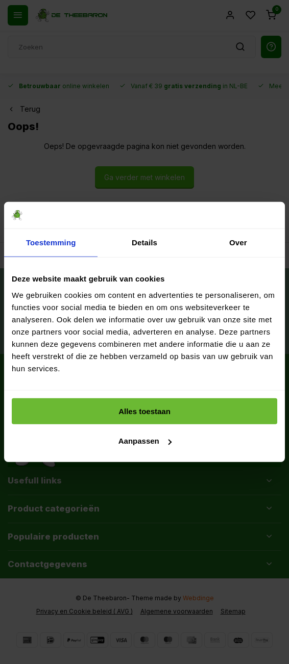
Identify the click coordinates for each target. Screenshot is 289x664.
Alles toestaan (144, 411)
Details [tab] (144, 242)
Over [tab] (238, 242)
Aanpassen (145, 441)
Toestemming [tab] (51, 242)
